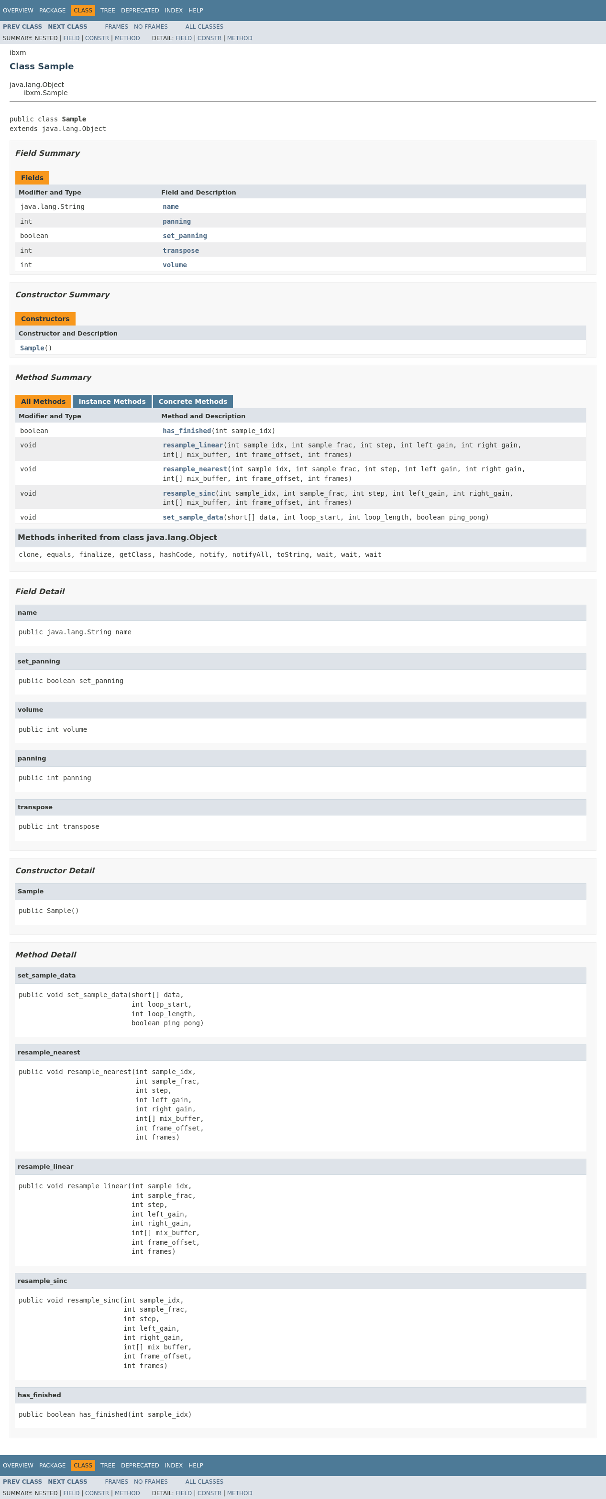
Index (174, 10)
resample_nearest (195, 469)
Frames (117, 26)
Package (52, 10)
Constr (97, 38)
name (171, 206)
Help (195, 10)
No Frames (151, 26)
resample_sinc (189, 493)
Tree (107, 10)
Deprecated (140, 10)
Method (127, 38)
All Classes (204, 26)
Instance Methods (111, 401)
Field (71, 38)
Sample (32, 348)
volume (175, 265)
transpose (181, 250)
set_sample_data (193, 517)
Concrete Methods (193, 401)
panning (177, 221)
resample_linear (193, 445)
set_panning (185, 235)
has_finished (187, 430)
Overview (18, 10)
